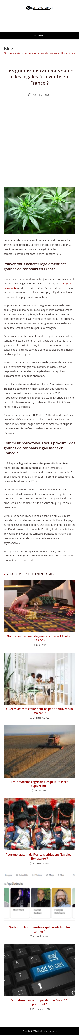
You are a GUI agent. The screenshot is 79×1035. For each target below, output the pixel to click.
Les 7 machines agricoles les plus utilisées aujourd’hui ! (39, 784)
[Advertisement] (39, 143)
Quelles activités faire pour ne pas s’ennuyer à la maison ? (39, 711)
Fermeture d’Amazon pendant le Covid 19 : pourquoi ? (39, 1002)
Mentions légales (48, 1031)
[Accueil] (5, 53)
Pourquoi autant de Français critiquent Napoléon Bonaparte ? (39, 856)
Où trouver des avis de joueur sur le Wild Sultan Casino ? (39, 638)
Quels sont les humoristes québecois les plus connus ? (39, 929)
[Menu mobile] (39, 36)
